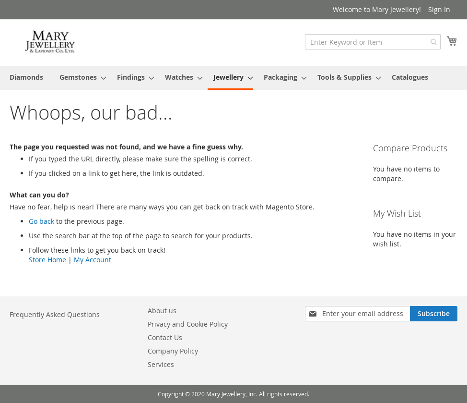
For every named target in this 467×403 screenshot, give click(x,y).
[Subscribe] (433, 313)
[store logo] (50, 42)
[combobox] (373, 41)
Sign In (439, 9)
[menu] (233, 78)
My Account (92, 259)
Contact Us (165, 337)
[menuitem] (26, 77)
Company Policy (173, 350)
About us (162, 310)
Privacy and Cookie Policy (188, 324)
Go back (41, 221)
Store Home (47, 259)
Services (161, 364)
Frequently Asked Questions (55, 314)
